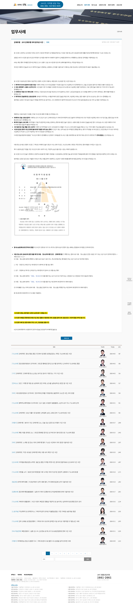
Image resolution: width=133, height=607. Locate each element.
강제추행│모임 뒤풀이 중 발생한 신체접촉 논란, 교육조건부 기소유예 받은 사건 (41, 413)
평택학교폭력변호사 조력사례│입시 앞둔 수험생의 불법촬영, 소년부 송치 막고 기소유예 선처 (45, 403)
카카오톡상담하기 (129, 303)
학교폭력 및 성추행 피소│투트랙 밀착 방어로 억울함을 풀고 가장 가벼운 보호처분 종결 (43, 511)
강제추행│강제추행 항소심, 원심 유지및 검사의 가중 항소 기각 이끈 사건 (37, 373)
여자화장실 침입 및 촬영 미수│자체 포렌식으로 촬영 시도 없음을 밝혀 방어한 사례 (41, 541)
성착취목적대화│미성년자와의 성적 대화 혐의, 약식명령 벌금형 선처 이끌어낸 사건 (41, 482)
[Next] (89, 553)
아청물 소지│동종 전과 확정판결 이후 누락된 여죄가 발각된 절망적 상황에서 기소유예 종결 (45, 472)
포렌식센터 (111, 5)
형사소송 (94, 5)
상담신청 (119, 5)
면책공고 (13, 574)
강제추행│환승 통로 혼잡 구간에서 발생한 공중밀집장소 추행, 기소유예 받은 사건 (42, 354)
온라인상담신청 (129, 313)
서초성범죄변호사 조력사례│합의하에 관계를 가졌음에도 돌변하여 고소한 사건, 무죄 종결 (43, 393)
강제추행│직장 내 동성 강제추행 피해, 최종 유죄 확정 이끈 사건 (34, 452)
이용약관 (20, 574)
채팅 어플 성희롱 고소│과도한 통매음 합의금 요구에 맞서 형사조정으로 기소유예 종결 (43, 432)
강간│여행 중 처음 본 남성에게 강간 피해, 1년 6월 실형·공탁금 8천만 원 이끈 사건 (42, 383)
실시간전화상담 (129, 289)
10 (85, 553)
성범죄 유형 (102, 5)
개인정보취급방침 (28, 574)
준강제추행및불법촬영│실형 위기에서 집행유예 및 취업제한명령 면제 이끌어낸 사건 (42, 492)
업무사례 (87, 5)
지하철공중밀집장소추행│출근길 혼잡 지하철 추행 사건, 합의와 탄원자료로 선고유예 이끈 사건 (46, 462)
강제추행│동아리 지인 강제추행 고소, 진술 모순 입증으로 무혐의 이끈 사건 (39, 423)
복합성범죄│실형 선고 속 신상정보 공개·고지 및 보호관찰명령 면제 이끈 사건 (42, 531)
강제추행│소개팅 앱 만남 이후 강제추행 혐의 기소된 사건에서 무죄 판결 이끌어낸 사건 (42, 442)
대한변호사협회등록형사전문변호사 (129, 279)
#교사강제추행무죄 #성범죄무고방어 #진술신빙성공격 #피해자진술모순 (35, 329)
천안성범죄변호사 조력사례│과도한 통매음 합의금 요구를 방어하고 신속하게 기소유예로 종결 (46, 363)
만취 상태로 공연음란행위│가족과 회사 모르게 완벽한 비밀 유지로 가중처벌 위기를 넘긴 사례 (45, 521)
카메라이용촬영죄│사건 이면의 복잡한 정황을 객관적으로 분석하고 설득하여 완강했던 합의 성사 (46, 501)
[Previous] (44, 553)
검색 (87, 559)
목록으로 (66, 338)
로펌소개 (79, 5)
